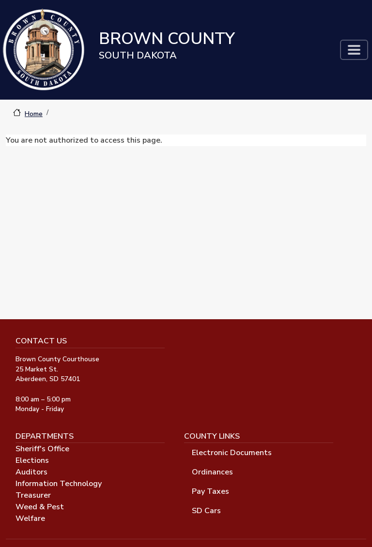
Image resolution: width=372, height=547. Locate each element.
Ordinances (212, 472)
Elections (32, 460)
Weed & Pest (40, 507)
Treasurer (33, 495)
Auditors (31, 472)
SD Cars (206, 510)
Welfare (30, 518)
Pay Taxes (210, 491)
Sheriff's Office (42, 449)
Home (34, 113)
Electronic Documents (232, 452)
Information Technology (59, 483)
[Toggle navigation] (354, 50)
